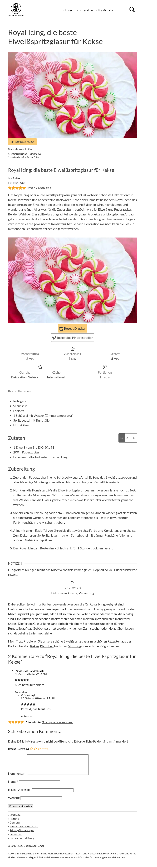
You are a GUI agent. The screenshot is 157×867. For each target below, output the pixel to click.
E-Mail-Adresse (20, 793)
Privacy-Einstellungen (22, 834)
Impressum (16, 837)
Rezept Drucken (72, 328)
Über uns (15, 826)
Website (14, 801)
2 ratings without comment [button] (58, 722)
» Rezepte (68, 9)
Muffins (73, 646)
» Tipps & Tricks (104, 9)
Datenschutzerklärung (22, 841)
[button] (10, 187)
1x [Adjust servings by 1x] (121, 438)
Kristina (28, 149)
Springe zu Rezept (22, 141)
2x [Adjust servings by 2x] (127, 438)
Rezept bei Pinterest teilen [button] (72, 337)
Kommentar (17, 777)
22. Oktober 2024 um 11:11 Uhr (38, 698)
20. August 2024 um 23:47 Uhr (32, 673)
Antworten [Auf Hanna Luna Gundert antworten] (21, 691)
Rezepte (14, 822)
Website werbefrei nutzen (24, 830)
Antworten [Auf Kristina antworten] (27, 716)
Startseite (15, 818)
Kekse (34, 646)
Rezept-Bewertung (18, 748)
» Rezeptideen (85, 9)
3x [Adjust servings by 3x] (133, 438)
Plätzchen (47, 646)
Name (13, 785)
